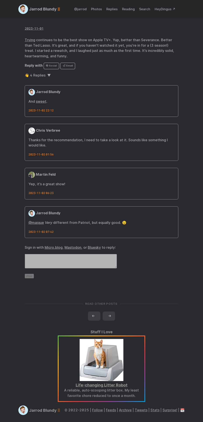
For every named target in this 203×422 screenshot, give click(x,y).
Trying (30, 40)
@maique (36, 223)
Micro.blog (54, 247)
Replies (112, 9)
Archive (125, 413)
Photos (96, 9)
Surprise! (170, 413)
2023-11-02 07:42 (41, 231)
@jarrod (80, 9)
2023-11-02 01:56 (41, 154)
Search (144, 9)
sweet (41, 101)
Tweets (141, 413)
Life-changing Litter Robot (102, 387)
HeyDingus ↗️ (165, 9)
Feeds (111, 413)
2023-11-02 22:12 (41, 110)
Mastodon (73, 247)
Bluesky (94, 247)
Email (68, 65)
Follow (97, 413)
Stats (154, 413)
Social (51, 65)
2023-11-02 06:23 (41, 193)
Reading (128, 9)
